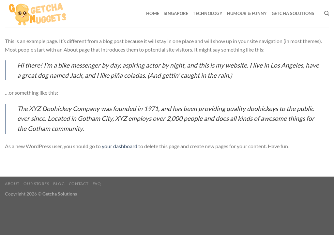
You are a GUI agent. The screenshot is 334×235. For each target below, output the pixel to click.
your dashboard (119, 146)
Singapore (176, 13)
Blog (59, 183)
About (12, 183)
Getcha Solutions (293, 13)
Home (152, 13)
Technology (207, 13)
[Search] (326, 13)
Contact (78, 183)
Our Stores (36, 183)
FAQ (97, 183)
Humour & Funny (247, 13)
